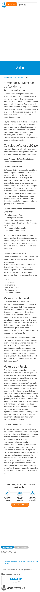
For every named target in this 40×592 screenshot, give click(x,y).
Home (6, 77)
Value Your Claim (20, 505)
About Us (7, 561)
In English (11, 4)
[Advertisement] (20, 31)
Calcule (20, 77)
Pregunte (7, 563)
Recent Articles (7, 547)
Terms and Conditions (25, 561)
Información (13, 77)
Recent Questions (21, 547)
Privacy (35, 561)
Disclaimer (14, 561)
